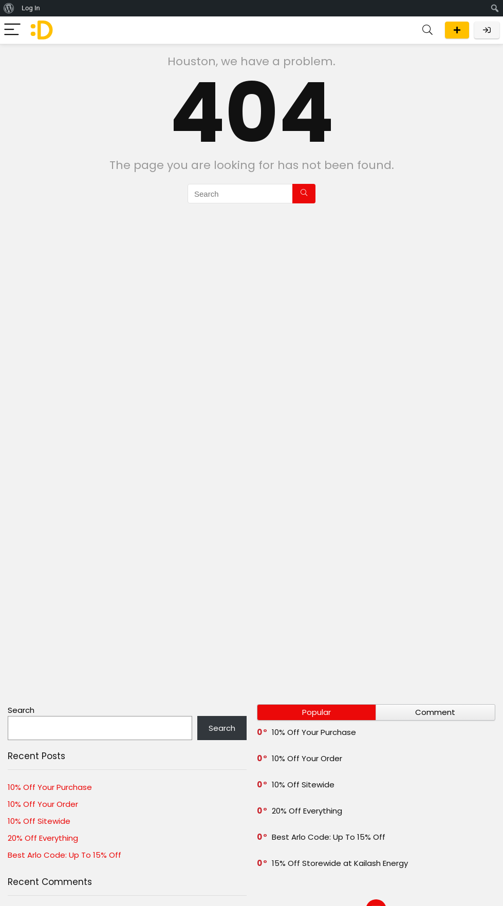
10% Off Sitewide (39, 821)
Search (21, 710)
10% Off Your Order (43, 804)
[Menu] (12, 30)
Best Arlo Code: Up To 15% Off (64, 855)
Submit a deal (457, 30)
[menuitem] (9, 8)
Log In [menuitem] (31, 8)
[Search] (427, 30)
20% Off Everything (43, 838)
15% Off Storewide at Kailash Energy (340, 863)
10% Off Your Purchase (50, 787)
